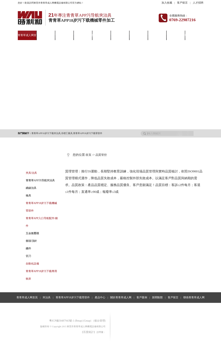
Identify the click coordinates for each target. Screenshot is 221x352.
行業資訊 (157, 35)
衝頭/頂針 (31, 241)
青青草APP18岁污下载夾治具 (46, 133)
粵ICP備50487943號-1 (61, 320)
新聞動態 (138, 35)
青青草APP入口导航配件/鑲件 (42, 222)
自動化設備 (32, 263)
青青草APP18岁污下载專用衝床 (41, 275)
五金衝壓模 (32, 233)
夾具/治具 (31, 172)
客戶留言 (182, 2)
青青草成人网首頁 (27, 297)
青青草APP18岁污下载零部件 (87, 133)
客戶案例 (120, 35)
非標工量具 (67, 133)
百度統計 (88, 332)
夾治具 (46, 35)
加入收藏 (167, 2)
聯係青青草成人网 (194, 297)
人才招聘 (198, 2)
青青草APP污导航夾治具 (40, 180)
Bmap (79, 320)
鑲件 (28, 248)
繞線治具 (31, 188)
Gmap (87, 320)
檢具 (28, 195)
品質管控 (101, 154)
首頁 (88, 154)
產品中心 (82, 35)
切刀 (28, 256)
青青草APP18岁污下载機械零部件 (41, 207)
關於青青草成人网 (120, 297)
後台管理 (99, 320)
